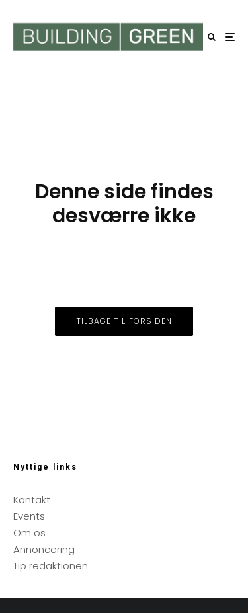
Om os (29, 533)
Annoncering (44, 549)
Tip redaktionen (50, 566)
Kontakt (31, 500)
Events (29, 516)
